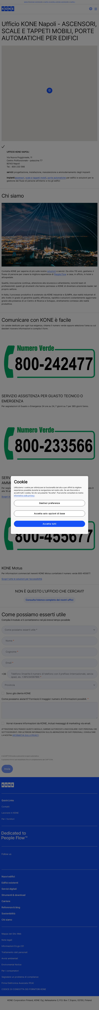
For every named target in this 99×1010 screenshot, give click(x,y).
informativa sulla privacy (24, 495)
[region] (49, 505)
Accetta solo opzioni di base (49, 513)
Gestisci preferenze (49, 503)
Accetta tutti (49, 524)
